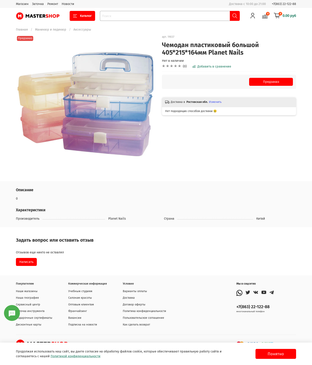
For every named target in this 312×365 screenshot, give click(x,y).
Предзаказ (271, 82)
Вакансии (74, 318)
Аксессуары (82, 29)
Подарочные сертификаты (34, 318)
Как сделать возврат (136, 324)
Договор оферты (134, 304)
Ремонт (52, 4)
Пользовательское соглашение (143, 318)
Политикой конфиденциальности (75, 356)
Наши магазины (27, 291)
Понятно (276, 353)
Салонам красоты (80, 297)
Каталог (82, 16)
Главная (22, 29)
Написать (26, 262)
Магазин (22, 4)
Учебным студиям (80, 291)
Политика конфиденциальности (144, 311)
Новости (68, 4)
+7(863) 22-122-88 (284, 4)
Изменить (215, 102)
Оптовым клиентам (81, 304)
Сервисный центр (28, 304)
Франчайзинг (77, 311)
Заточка (38, 4)
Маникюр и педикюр (50, 29)
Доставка (129, 297)
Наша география (27, 297)
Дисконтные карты (28, 324)
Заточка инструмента (30, 311)
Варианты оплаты (135, 291)
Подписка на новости (82, 324)
